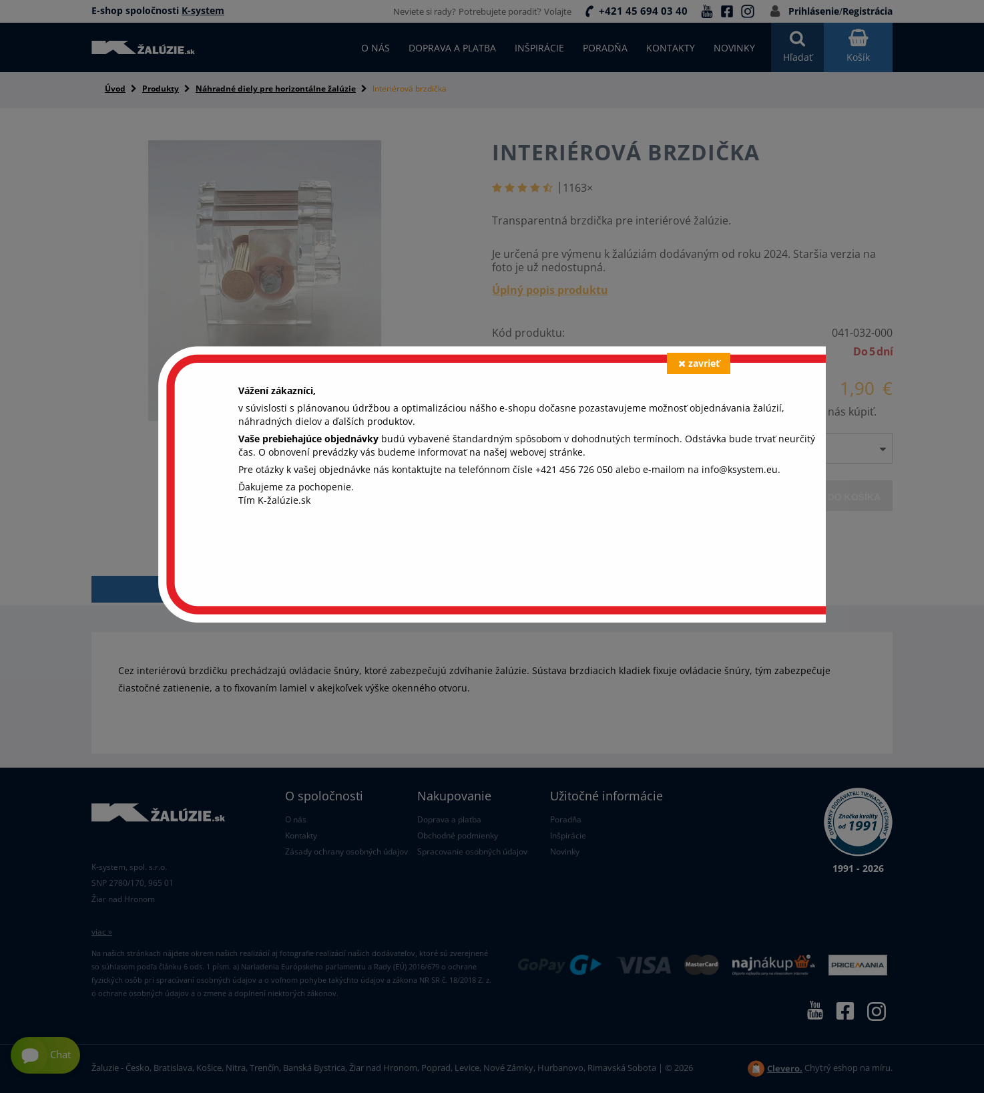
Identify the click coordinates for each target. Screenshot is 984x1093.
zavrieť (699, 363)
